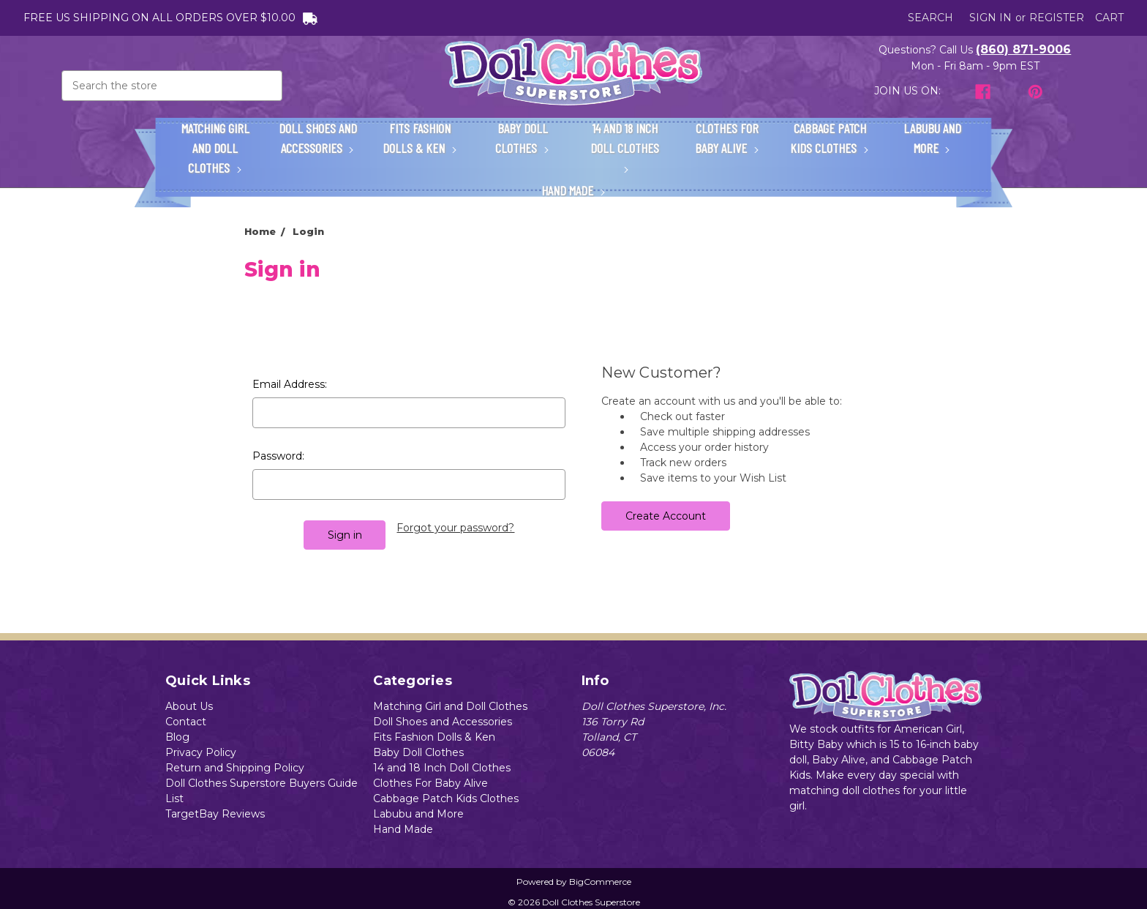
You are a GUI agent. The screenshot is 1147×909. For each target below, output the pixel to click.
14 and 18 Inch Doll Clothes (624, 146)
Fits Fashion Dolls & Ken (420, 138)
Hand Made (573, 190)
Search (930, 17)
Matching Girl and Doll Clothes (215, 148)
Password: (278, 456)
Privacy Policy (200, 752)
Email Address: (289, 384)
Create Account (665, 516)
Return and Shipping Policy (234, 767)
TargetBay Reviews (215, 813)
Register (1056, 17)
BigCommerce (600, 881)
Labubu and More (932, 138)
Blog (177, 737)
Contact (185, 721)
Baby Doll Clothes (522, 138)
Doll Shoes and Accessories (318, 138)
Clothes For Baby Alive (727, 138)
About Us (189, 706)
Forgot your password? (455, 527)
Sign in (990, 17)
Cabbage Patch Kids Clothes (829, 138)
